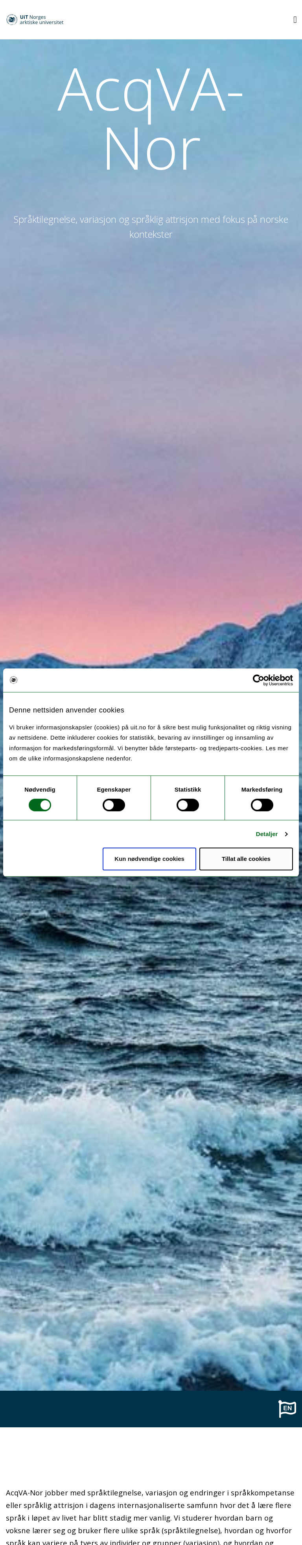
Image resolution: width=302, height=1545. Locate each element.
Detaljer (267, 834)
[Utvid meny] (295, 19)
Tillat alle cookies (246, 858)
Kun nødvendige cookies (149, 858)
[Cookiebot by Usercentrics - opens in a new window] (258, 680)
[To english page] (287, 1408)
